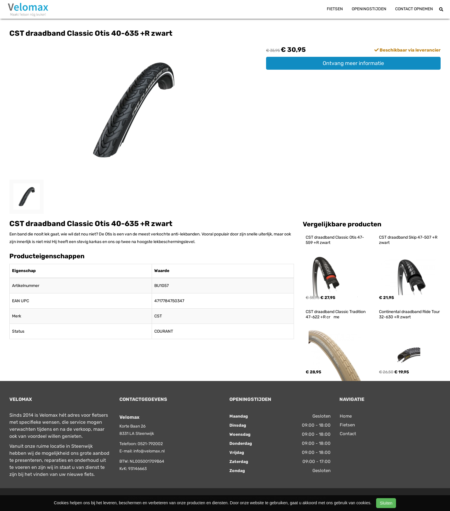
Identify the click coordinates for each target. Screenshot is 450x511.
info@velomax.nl (149, 451)
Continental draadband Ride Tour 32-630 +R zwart (410, 314)
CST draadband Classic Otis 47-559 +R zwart (335, 240)
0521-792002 (150, 443)
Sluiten (386, 503)
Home (346, 416)
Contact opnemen (414, 8)
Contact (348, 433)
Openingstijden (369, 8)
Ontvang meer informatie (353, 63)
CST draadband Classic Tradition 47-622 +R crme (336, 314)
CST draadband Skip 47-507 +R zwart (408, 240)
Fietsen (335, 8)
